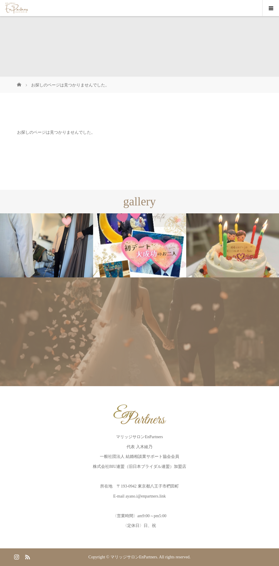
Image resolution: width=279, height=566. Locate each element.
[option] (46, 245)
